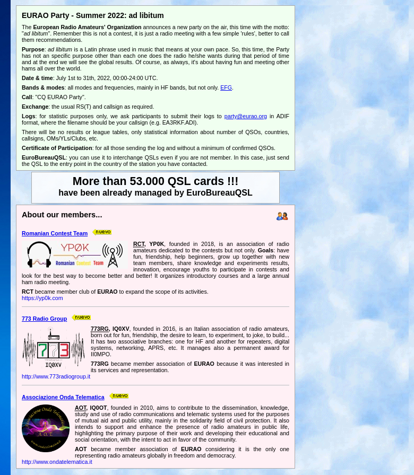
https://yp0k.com (42, 298)
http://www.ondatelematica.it (57, 462)
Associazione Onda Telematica (63, 397)
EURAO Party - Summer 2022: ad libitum (93, 15)
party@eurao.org (246, 116)
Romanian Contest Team (55, 233)
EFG (226, 87)
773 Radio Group (44, 318)
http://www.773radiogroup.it (56, 376)
